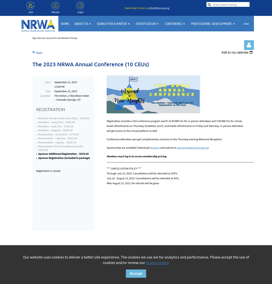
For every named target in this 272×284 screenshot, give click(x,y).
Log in (249, 45)
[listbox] (238, 52)
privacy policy (157, 263)
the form (155, 148)
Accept (136, 273)
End (48, 91)
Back (39, 53)
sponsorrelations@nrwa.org (193, 148)
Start (47, 82)
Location (45, 96)
